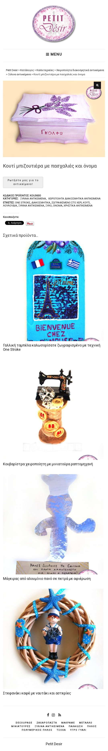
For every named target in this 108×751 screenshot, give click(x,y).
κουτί (86, 202)
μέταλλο (85, 723)
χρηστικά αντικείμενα (78, 205)
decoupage (24, 723)
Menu (54, 54)
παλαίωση (76, 726)
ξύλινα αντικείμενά (31, 205)
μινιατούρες (21, 726)
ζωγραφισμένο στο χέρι (66, 202)
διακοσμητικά (40, 202)
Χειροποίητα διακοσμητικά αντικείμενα (74, 198)
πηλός (92, 726)
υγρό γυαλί (78, 730)
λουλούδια (10, 205)
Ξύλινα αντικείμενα (33, 198)
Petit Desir (54, 744)
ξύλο (48, 205)
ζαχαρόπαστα (47, 723)
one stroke (22, 202)
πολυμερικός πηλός (37, 730)
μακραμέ (68, 723)
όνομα (57, 205)
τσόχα (61, 730)
